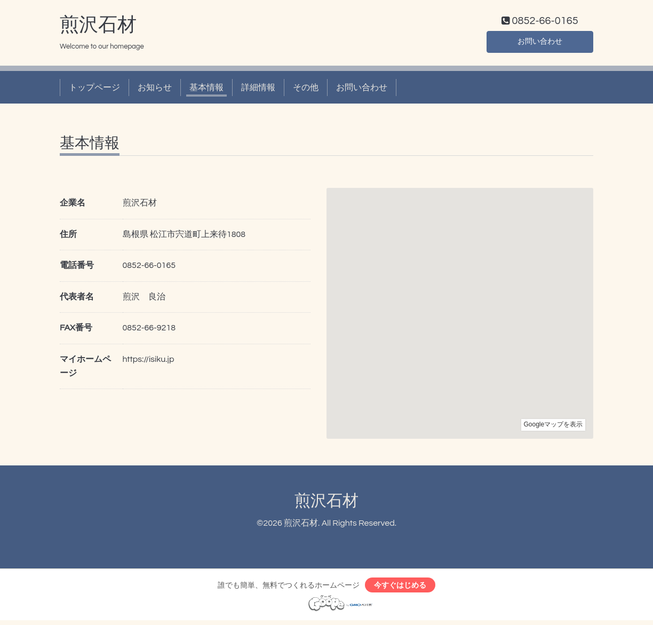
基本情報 (206, 89)
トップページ (94, 89)
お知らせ (155, 89)
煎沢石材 (98, 27)
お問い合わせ (540, 42)
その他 (305, 89)
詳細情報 (258, 89)
